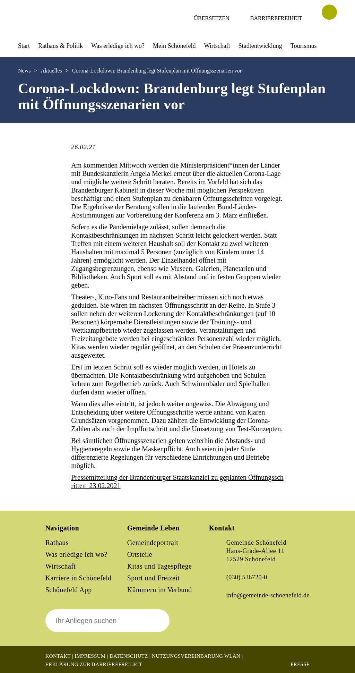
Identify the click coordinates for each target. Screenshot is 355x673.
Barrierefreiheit (276, 18)
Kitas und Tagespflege (159, 566)
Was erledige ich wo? (118, 45)
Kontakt (58, 656)
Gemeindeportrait (152, 542)
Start (24, 45)
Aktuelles (51, 71)
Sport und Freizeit (153, 578)
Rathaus (57, 542)
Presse (300, 664)
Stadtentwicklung (260, 45)
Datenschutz (129, 656)
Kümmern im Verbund (159, 590)
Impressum (90, 656)
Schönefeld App (68, 590)
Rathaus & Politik (60, 45)
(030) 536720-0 (246, 577)
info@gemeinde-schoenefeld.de (268, 595)
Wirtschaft (217, 45)
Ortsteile (139, 554)
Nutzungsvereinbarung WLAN (196, 656)
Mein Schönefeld (174, 45)
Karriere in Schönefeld (78, 578)
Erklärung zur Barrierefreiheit (93, 664)
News (24, 71)
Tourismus (304, 45)
